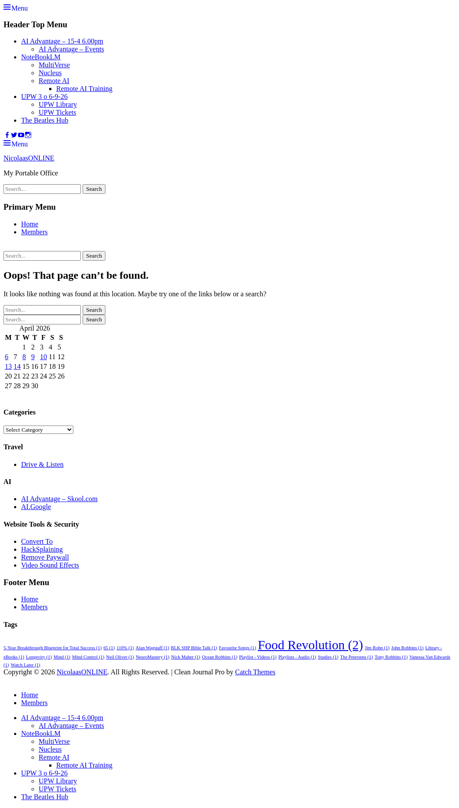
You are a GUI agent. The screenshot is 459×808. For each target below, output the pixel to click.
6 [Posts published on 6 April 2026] (6, 356)
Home (29, 224)
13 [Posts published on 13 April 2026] (8, 366)
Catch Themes (255, 672)
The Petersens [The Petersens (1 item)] (356, 657)
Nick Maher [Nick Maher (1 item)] (185, 657)
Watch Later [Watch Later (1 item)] (25, 664)
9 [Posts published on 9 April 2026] (33, 356)
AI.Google (36, 506)
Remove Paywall (45, 557)
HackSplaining (42, 549)
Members (34, 232)
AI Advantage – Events (71, 49)
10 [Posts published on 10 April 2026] (43, 356)
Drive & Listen (42, 464)
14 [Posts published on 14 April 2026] (17, 366)
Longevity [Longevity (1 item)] (39, 657)
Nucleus (50, 72)
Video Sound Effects (50, 565)
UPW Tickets (57, 112)
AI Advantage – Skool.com (59, 498)
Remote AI (54, 80)
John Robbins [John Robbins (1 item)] (407, 647)
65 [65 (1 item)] (109, 647)
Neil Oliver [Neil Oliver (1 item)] (120, 657)
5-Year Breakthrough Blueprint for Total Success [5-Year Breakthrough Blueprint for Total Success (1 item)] (53, 647)
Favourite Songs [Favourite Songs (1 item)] (237, 647)
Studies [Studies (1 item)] (328, 657)
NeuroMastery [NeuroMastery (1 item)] (153, 657)
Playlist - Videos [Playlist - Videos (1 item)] (257, 657)
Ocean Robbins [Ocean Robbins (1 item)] (220, 657)
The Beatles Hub (45, 120)
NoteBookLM (41, 57)
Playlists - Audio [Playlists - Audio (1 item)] (297, 657)
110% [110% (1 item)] (125, 647)
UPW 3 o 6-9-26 (44, 96)
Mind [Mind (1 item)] (62, 657)
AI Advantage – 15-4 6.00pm (62, 41)
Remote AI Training (84, 88)
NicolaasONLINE (29, 158)
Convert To (37, 541)
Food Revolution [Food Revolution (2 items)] (310, 645)
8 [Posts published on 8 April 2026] (24, 356)
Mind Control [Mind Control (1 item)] (88, 657)
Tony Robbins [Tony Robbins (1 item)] (391, 657)
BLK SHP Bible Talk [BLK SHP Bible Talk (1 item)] (194, 647)
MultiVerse (54, 65)
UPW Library (58, 104)
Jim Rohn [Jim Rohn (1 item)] (377, 647)
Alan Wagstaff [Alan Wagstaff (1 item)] (152, 647)
